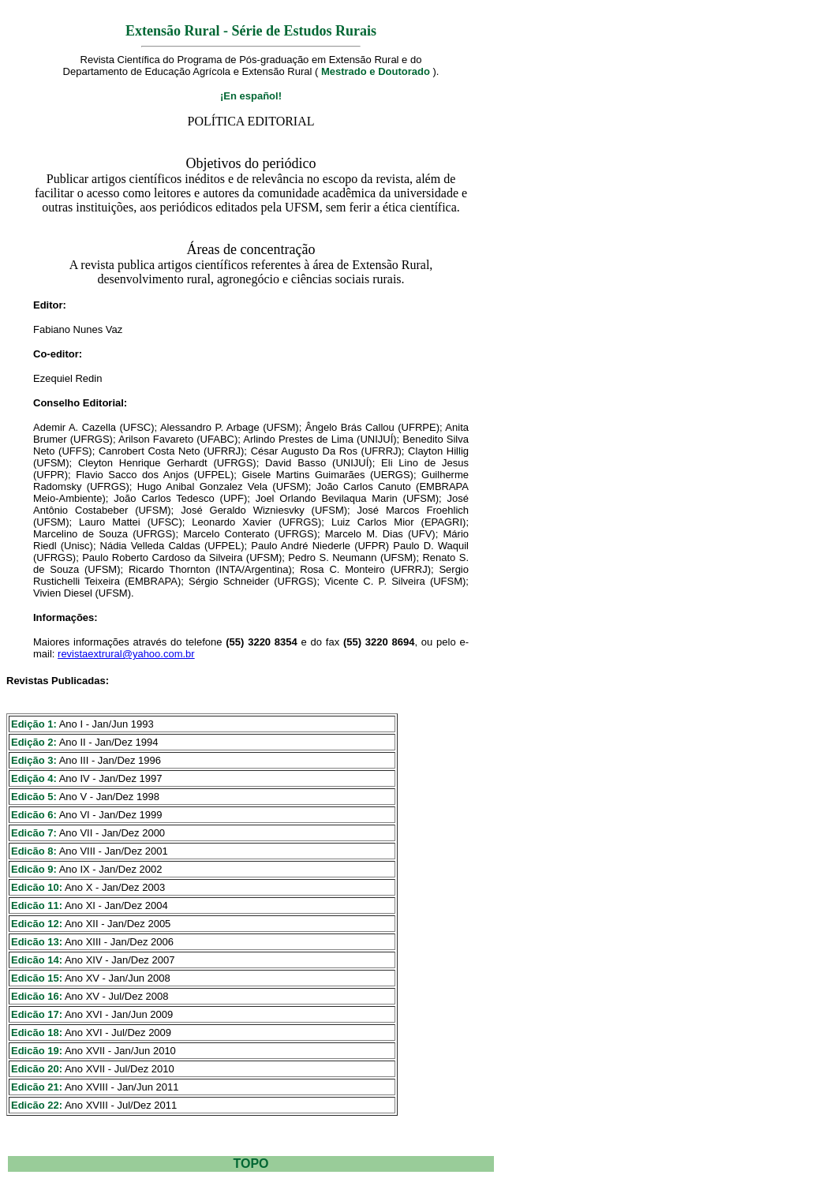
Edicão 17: (36, 1014)
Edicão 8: (34, 851)
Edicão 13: (36, 942)
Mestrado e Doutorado (375, 71)
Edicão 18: (36, 1032)
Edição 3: (34, 760)
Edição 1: (34, 724)
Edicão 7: (34, 833)
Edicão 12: (36, 924)
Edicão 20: (36, 1069)
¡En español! (251, 96)
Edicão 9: (34, 869)
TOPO (250, 1163)
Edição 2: (34, 742)
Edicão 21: (36, 1087)
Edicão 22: (36, 1105)
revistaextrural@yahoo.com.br (126, 654)
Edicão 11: (36, 905)
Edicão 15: (36, 978)
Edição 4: (34, 778)
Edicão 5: (34, 797)
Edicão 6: (34, 815)
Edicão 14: (36, 960)
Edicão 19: (36, 1051)
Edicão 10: (36, 887)
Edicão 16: (36, 996)
